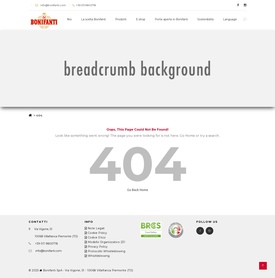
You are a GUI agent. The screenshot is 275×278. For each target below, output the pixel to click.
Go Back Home (137, 190)
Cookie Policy (96, 233)
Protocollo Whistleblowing (105, 251)
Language (230, 19)
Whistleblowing (97, 256)
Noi (69, 19)
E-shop (140, 19)
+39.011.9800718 (84, 5)
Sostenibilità (205, 19)
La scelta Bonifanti (93, 19)
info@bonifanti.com (50, 5)
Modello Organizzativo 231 (105, 242)
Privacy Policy (96, 246)
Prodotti (120, 19)
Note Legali (95, 228)
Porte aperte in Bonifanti (171, 19)
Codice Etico (95, 237)
